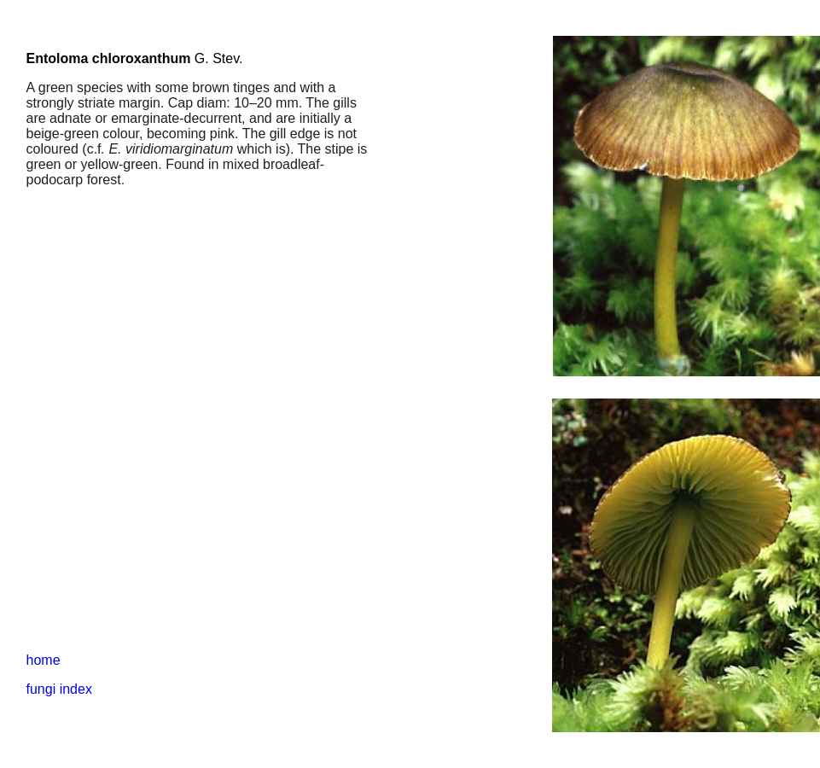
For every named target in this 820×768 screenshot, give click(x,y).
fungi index (59, 689)
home (43, 660)
